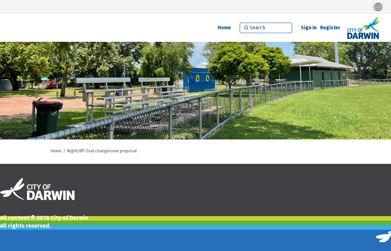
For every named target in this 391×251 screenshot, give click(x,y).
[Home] (224, 28)
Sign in (309, 28)
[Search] (266, 28)
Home (56, 151)
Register (330, 28)
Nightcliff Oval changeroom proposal (102, 151)
